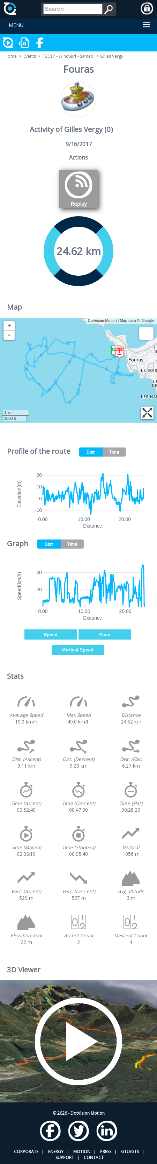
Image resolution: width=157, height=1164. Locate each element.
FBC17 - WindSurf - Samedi (69, 56)
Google (148, 320)
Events (29, 56)
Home (11, 56)
